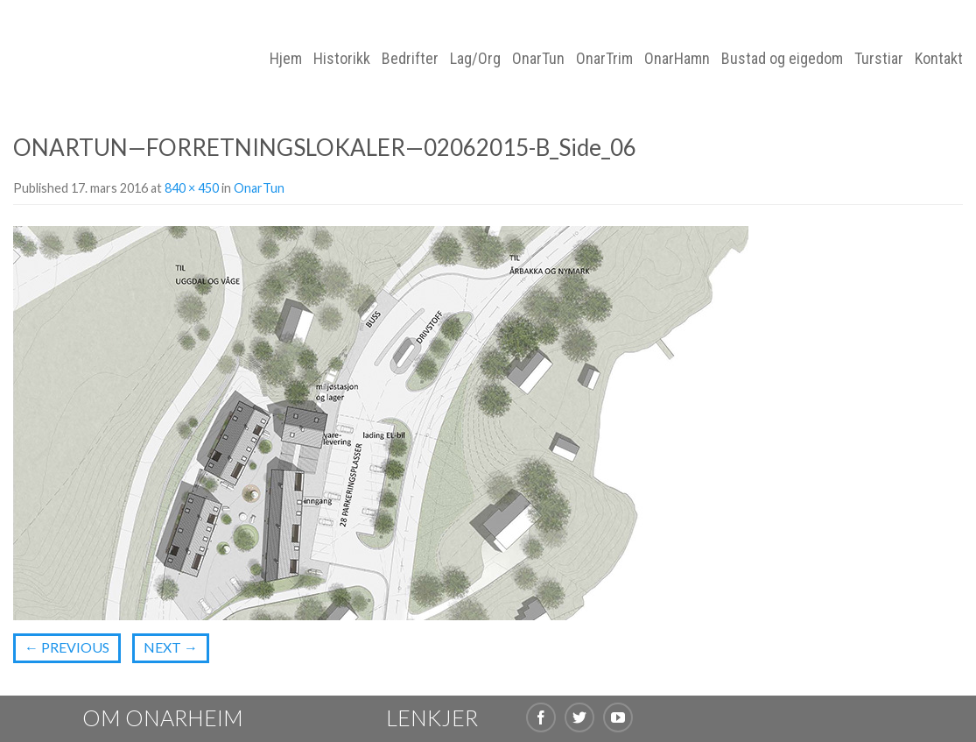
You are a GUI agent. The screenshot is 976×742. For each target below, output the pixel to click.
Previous (67, 647)
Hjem (286, 58)
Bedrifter (410, 58)
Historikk (341, 58)
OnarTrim (604, 58)
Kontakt (939, 58)
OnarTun (538, 58)
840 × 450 (192, 187)
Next (171, 647)
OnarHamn (677, 58)
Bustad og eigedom (782, 58)
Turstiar (878, 58)
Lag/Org (475, 58)
